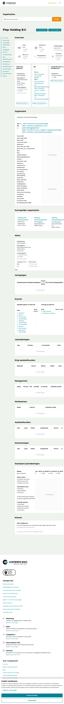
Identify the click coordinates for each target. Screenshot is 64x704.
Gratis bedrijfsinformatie (10, 675)
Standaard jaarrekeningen (7, 72)
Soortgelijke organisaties (6, 44)
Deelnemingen (7, 69)
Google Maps (20, 85)
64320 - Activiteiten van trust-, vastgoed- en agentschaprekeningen (40, 91)
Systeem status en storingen (11, 672)
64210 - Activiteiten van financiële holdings (39, 75)
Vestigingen (6, 50)
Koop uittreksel (42, 30)
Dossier (5, 52)
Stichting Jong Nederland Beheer (23, 219)
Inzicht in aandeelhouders (10, 593)
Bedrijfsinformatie (8, 584)
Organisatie (6, 40)
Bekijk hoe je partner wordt (13, 654)
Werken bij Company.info (10, 667)
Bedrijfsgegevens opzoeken (11, 587)
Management (6, 61)
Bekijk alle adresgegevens (23, 103)
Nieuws (5, 76)
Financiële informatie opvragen (12, 590)
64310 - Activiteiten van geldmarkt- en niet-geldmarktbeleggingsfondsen (40, 84)
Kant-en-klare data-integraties (11, 609)
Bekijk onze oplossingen (12, 622)
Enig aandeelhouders (7, 58)
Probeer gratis (52, 3)
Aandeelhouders (7, 66)
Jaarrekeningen (7, 54)
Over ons (5, 664)
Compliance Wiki (7, 612)
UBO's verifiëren (7, 603)
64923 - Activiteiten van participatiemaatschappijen (40, 97)
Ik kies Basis (32, 700)
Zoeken (56, 19)
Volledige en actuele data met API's (13, 606)
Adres (4, 47)
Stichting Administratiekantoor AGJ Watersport (57, 220)
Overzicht (5, 38)
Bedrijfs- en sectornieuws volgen (12, 600)
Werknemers (6, 64)
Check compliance (54, 30)
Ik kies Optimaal (32, 695)
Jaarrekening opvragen (9, 596)
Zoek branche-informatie (10, 678)
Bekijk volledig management (57, 80)
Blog (4, 670)
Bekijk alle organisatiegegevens (40, 103)
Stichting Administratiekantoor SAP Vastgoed (40, 220)
